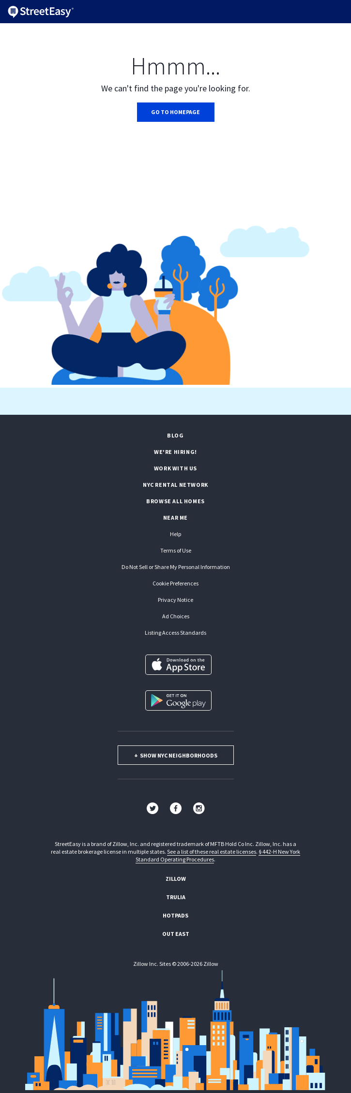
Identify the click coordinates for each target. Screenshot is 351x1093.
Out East (175, 933)
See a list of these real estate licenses (211, 851)
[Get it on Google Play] (178, 700)
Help (175, 534)
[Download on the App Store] (178, 665)
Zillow (176, 878)
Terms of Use (175, 550)
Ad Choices (175, 616)
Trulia (175, 897)
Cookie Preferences (175, 583)
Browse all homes (175, 501)
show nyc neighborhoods (175, 755)
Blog (175, 435)
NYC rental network (175, 484)
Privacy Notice (175, 599)
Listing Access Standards (175, 632)
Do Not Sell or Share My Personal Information (176, 566)
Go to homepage (175, 112)
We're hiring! (175, 451)
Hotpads (175, 915)
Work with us (175, 468)
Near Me (175, 517)
